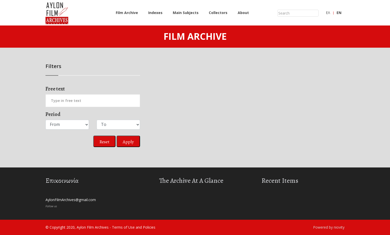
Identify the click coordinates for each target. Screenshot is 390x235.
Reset (104, 142)
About (243, 12)
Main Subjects (186, 12)
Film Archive (127, 12)
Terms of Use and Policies (133, 227)
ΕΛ (328, 12)
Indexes (155, 12)
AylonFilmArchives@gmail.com (70, 199)
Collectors (218, 12)
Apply (128, 142)
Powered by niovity (329, 227)
